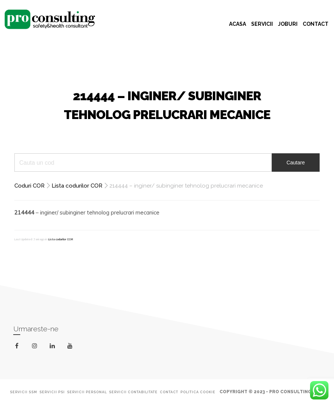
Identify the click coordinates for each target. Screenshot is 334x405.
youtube (71, 347)
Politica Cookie (197, 392)
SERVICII (262, 24)
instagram (36, 346)
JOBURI (288, 24)
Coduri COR (29, 185)
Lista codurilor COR (77, 185)
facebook (18, 346)
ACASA (237, 24)
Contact (169, 392)
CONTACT (315, 24)
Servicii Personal (87, 392)
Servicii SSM (23, 392)
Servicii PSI (52, 392)
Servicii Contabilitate (133, 392)
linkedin (53, 347)
